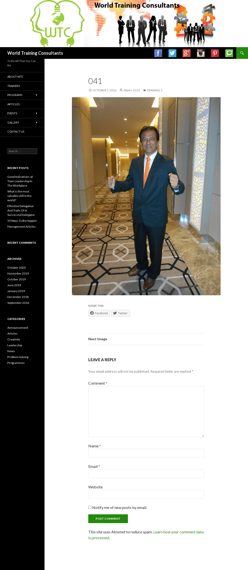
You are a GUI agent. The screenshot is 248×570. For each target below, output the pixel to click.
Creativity (13, 339)
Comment (97, 383)
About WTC (15, 76)
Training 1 (154, 90)
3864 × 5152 (132, 90)
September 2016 (18, 303)
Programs (14, 94)
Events (12, 113)
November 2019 (18, 273)
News (11, 351)
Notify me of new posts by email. (119, 507)
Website (95, 487)
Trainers (13, 85)
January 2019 (16, 291)
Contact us (15, 131)
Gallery (13, 122)
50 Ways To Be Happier (22, 220)
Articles (13, 104)
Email (94, 466)
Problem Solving (17, 357)
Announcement (17, 327)
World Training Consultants (35, 53)
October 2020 (16, 267)
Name (94, 445)
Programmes (16, 363)
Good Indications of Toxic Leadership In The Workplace (20, 181)
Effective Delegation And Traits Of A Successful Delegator (21, 210)
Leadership (14, 345)
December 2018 (18, 297)
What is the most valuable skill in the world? (19, 196)
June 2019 (14, 285)
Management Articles (21, 226)
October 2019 (16, 279)
